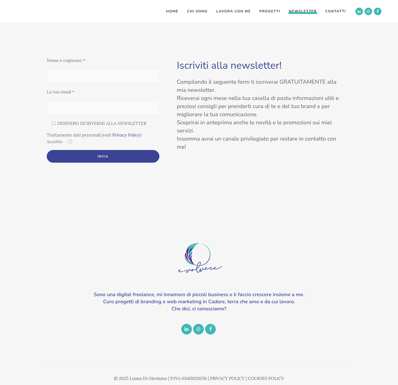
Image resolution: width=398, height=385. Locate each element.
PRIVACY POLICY (227, 378)
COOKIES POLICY (266, 378)
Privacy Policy (126, 135)
